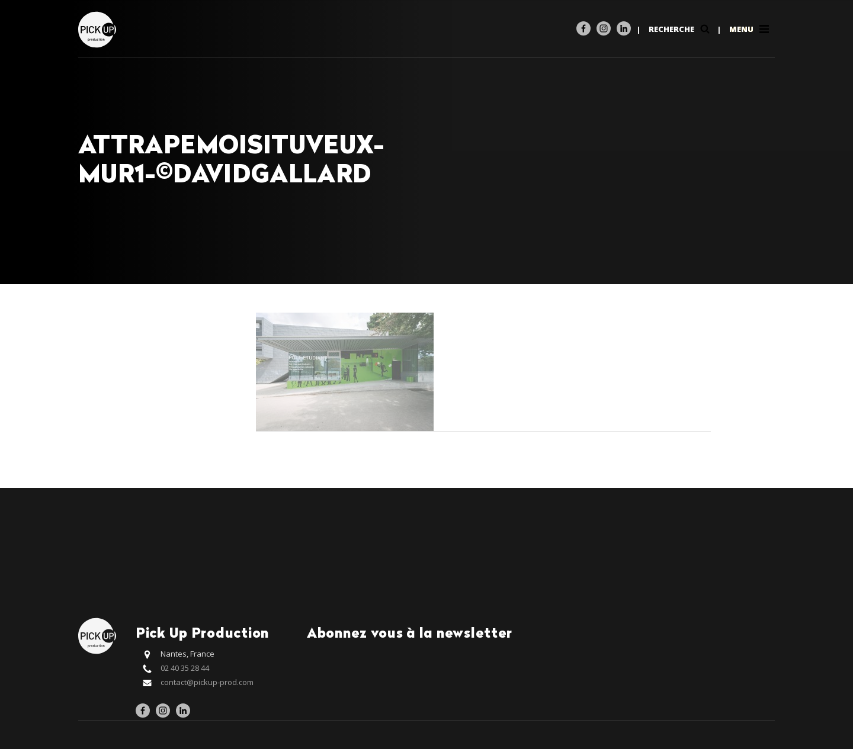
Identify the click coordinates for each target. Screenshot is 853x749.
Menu (750, 29)
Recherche (680, 29)
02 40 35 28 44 (185, 668)
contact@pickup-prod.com (207, 682)
